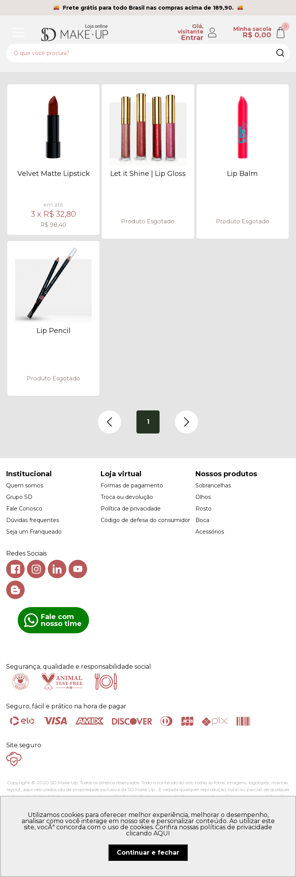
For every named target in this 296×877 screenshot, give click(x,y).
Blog (15, 590)
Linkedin (57, 569)
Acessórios (209, 531)
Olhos (203, 497)
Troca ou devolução (127, 497)
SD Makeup (74, 32)
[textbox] (148, 53)
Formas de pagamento (132, 485)
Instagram (36, 569)
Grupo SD (19, 497)
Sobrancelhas (213, 485)
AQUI (161, 833)
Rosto (203, 508)
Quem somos (24, 485)
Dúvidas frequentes (32, 520)
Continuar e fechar (148, 852)
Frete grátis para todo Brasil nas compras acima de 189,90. (148, 7)
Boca (202, 520)
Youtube (78, 569)
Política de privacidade (131, 508)
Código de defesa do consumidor (145, 520)
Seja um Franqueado (34, 531)
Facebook (15, 569)
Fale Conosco (24, 508)
